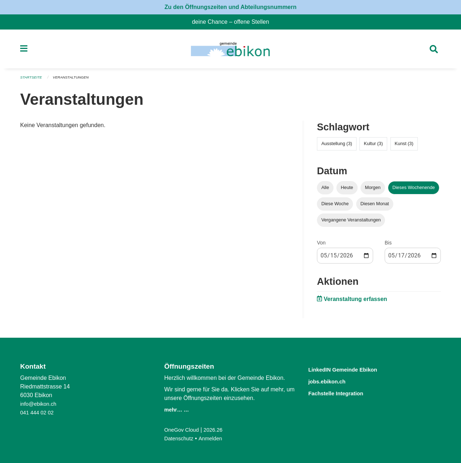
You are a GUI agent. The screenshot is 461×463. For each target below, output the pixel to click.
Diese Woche (335, 206)
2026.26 (217, 430)
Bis (388, 245)
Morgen (372, 190)
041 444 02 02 (38, 412)
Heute (347, 190)
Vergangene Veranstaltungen (351, 222)
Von (321, 245)
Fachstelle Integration (343, 392)
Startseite (32, 80)
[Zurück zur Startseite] (230, 50)
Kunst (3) (404, 146)
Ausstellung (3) (336, 146)
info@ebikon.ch (40, 404)
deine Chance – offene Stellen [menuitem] (233, 22)
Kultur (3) (373, 146)
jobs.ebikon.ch (332, 381)
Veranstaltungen (75, 80)
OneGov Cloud (183, 430)
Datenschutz (180, 438)
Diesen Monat (375, 206)
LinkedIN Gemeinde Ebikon (352, 369)
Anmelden (214, 438)
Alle (325, 190)
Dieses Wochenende (414, 190)
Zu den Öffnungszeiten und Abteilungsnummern (231, 7)
